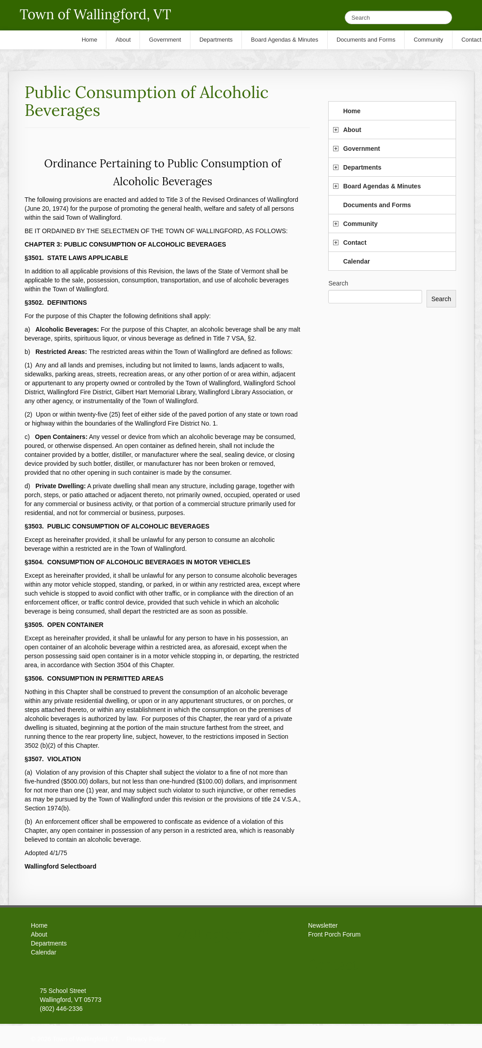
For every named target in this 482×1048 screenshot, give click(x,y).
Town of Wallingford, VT (95, 14)
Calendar (356, 261)
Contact (354, 242)
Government (361, 148)
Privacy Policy (146, 1039)
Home (351, 111)
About (352, 129)
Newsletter (323, 925)
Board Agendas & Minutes (382, 186)
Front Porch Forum (334, 934)
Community (360, 223)
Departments (362, 167)
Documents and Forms (377, 205)
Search (338, 283)
